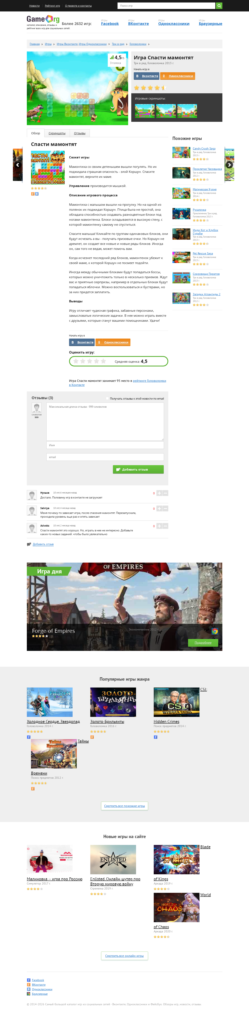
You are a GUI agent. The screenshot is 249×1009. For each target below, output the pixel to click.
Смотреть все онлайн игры (124, 956)
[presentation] (78, 473)
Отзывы (79, 133)
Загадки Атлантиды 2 (207, 294)
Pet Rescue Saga (203, 253)
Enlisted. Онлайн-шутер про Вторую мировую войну (115, 882)
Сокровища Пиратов (206, 274)
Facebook (110, 24)
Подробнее (203, 643)
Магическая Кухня (205, 189)
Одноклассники (174, 24)
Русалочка (199, 210)
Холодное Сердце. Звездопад (53, 722)
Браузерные (210, 24)
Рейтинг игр (52, 5)
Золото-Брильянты (107, 722)
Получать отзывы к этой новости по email (137, 398)
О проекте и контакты (78, 5)
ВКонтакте (138, 24)
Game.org (43, 19)
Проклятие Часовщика (207, 169)
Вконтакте (150, 76)
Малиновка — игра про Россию (54, 879)
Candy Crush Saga (204, 149)
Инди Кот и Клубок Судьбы (205, 232)
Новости (34, 5)
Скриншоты (57, 133)
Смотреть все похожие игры (124, 806)
